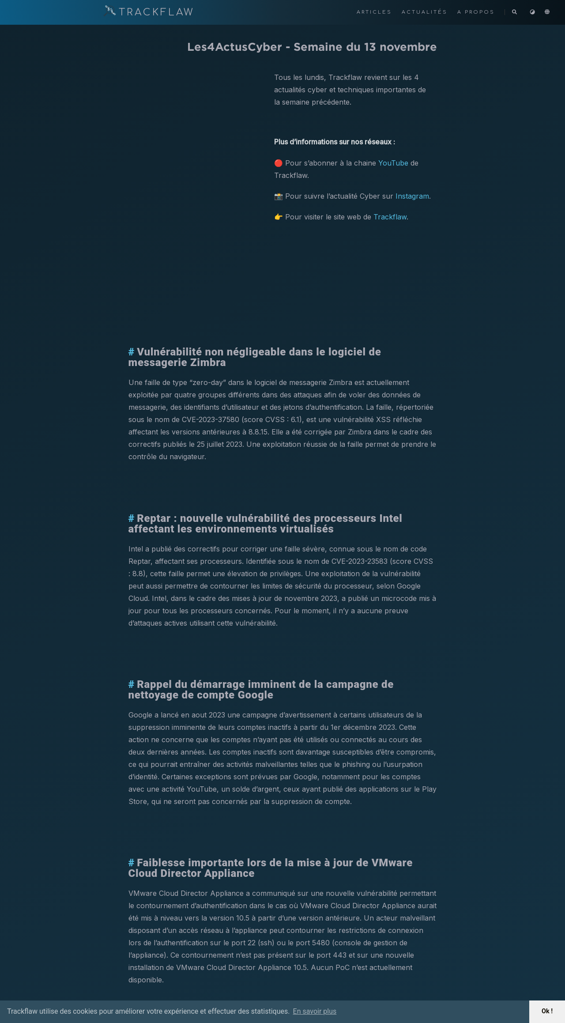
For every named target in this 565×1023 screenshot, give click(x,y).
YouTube (393, 163)
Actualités (426, 12)
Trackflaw (390, 216)
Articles (376, 12)
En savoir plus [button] (315, 1011)
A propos (477, 12)
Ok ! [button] (547, 1011)
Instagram (412, 196)
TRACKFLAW (148, 12)
